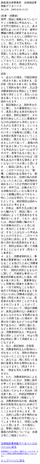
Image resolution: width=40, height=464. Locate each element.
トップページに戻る (13, 460)
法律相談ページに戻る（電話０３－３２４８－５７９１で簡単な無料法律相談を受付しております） (19, 453)
